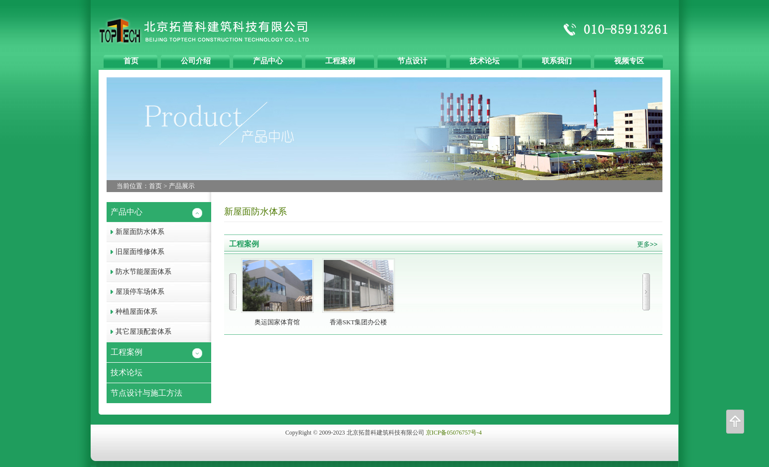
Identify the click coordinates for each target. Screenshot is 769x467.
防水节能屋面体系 (139, 271)
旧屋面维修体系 (135, 251)
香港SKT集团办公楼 (358, 292)
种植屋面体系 (132, 311)
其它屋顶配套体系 (139, 331)
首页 (155, 186)
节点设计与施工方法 (144, 393)
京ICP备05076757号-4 (454, 432)
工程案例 (124, 352)
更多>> (647, 244)
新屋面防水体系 (135, 231)
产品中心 (124, 212)
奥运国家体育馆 (277, 292)
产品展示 (182, 186)
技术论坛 (124, 372)
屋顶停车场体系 (135, 291)
